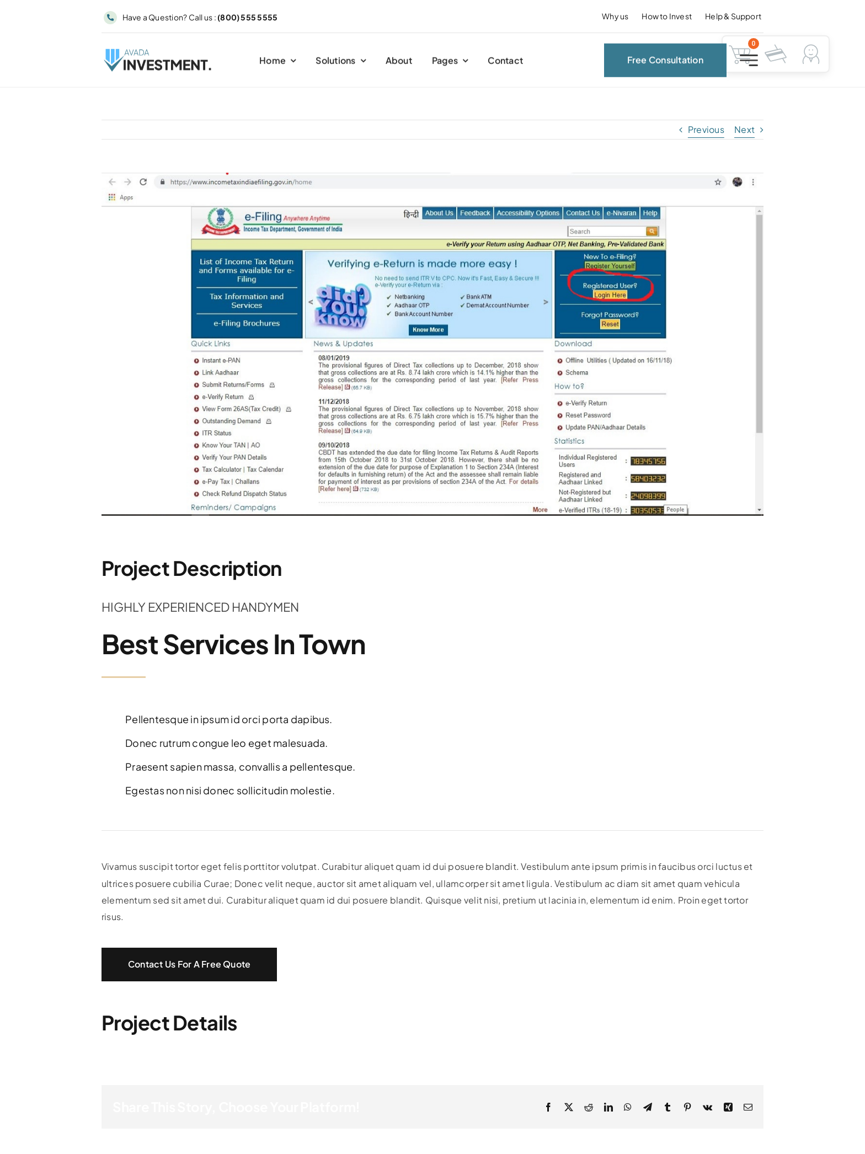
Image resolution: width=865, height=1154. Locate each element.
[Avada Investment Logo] (158, 56)
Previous (706, 129)
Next (744, 129)
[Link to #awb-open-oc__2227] (749, 64)
